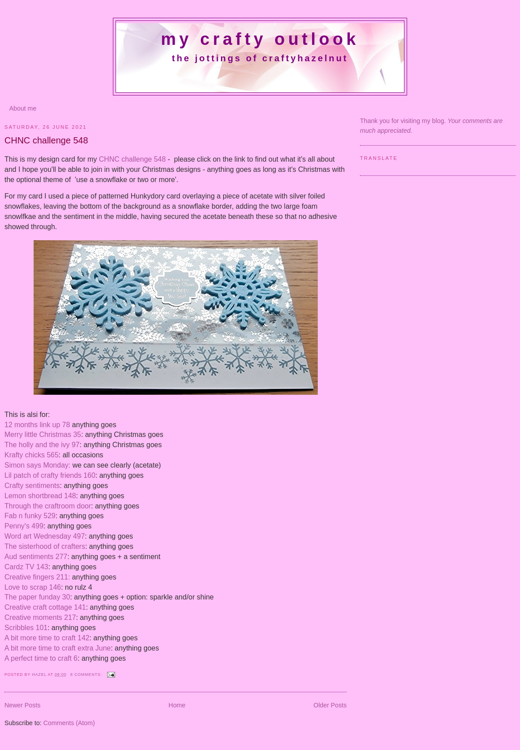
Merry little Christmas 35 (42, 434)
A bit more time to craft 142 (46, 638)
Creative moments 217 (40, 617)
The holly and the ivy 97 (42, 444)
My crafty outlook (260, 39)
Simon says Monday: (37, 465)
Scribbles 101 (26, 627)
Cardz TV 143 (26, 567)
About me (22, 108)
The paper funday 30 (37, 597)
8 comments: (87, 674)
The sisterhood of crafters (44, 546)
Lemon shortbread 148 (40, 496)
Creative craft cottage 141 (45, 607)
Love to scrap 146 (32, 587)
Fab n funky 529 (30, 516)
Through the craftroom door (47, 506)
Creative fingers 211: (37, 577)
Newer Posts (22, 705)
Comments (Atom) (69, 722)
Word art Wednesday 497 (44, 536)
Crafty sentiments (32, 485)
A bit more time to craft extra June (57, 648)
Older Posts (330, 705)
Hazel (40, 674)
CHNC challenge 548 (46, 140)
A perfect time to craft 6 (41, 658)
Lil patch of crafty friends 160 (50, 475)
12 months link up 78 (38, 425)
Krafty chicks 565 (31, 455)
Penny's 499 (24, 526)
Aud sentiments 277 (35, 556)
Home (176, 705)
